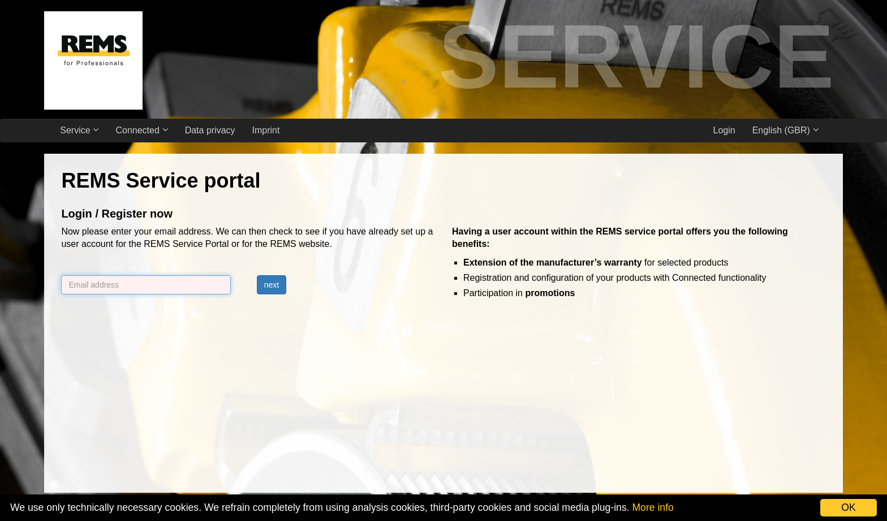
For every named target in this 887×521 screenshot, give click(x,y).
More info (652, 507)
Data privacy (210, 130)
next (271, 284)
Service (79, 130)
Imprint (266, 130)
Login (724, 130)
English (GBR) (785, 130)
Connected (141, 130)
